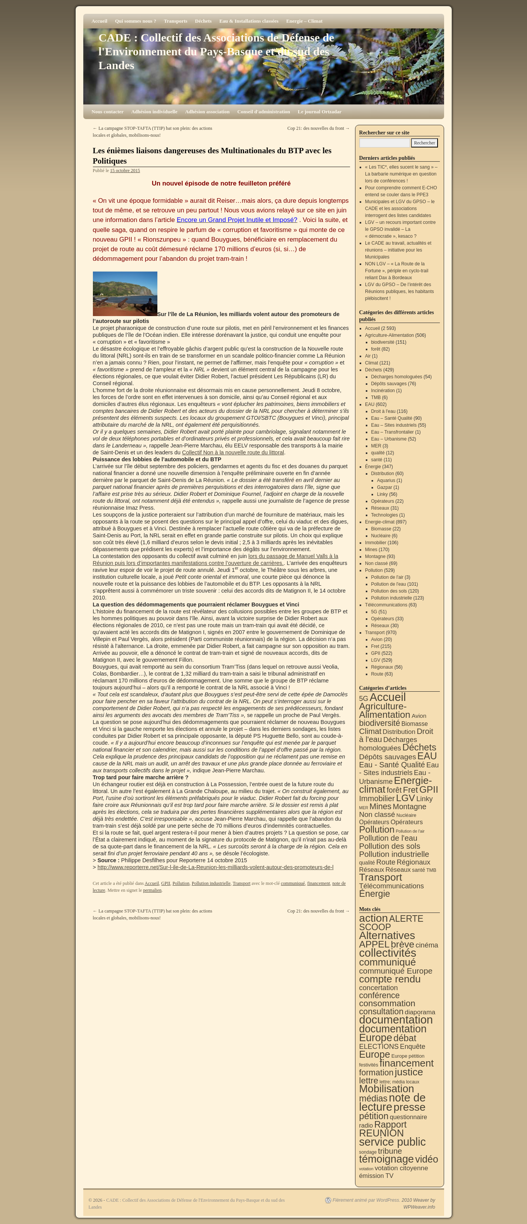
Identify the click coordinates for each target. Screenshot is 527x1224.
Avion (377, 639)
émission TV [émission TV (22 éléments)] (376, 1175)
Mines (371, 549)
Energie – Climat (304, 21)
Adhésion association (207, 111)
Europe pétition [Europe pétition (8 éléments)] (408, 1056)
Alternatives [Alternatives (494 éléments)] (387, 935)
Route (377, 674)
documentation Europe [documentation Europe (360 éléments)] (393, 1033)
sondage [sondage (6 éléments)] (368, 1152)
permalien (152, 890)
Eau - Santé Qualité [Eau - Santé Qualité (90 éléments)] (392, 764)
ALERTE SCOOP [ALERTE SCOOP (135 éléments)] (391, 923)
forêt (375, 349)
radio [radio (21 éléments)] (366, 1125)
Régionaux (382, 667)
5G (374, 611)
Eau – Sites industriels (394, 425)
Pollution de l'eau (388, 584)
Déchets (203, 21)
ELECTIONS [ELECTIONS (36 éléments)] (379, 1046)
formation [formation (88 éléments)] (376, 1072)
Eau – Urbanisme (389, 439)
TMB (376, 397)
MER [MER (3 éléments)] (363, 807)
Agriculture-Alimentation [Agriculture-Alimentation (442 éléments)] (385, 710)
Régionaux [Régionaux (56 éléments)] (413, 862)
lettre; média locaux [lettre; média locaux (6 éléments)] (400, 1082)
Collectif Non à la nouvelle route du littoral (233, 452)
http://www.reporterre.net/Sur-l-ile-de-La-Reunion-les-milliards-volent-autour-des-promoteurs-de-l (215, 867)
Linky (382, 494)
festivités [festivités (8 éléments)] (368, 1065)
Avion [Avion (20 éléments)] (418, 715)
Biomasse (381, 529)
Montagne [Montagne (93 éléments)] (409, 806)
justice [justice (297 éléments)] (409, 1072)
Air (368, 356)
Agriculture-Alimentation (389, 335)
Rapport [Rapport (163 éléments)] (390, 1124)
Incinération (383, 390)
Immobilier (375, 542)
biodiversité (383, 342)
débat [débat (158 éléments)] (404, 1038)
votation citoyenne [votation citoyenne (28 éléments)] (401, 1168)
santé (376, 459)
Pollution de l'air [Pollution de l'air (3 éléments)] (410, 831)
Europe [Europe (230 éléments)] (374, 1054)
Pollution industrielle (211, 883)
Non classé (376, 563)
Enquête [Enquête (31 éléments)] (412, 1046)
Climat (371, 363)
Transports (175, 21)
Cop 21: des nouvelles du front (318, 128)
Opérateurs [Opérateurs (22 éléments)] (374, 822)
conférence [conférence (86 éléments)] (379, 995)
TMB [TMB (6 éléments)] (431, 870)
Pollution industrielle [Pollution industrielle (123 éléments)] (394, 854)
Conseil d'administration (263, 111)
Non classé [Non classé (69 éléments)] (377, 814)
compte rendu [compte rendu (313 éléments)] (390, 979)
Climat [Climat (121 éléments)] (370, 731)
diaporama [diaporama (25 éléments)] (420, 1012)
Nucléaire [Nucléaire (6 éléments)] (406, 815)
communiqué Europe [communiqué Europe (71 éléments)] (396, 970)
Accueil (99, 21)
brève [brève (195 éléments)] (402, 944)
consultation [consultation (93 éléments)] (381, 1011)
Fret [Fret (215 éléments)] (410, 790)
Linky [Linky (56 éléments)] (424, 799)
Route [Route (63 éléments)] (385, 862)
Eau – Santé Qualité (391, 418)
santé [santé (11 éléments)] (418, 870)
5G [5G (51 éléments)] (363, 698)
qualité (378, 452)
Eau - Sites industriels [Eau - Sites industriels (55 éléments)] (399, 769)
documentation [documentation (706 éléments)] (396, 1019)
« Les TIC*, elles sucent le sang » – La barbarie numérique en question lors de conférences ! (401, 174)
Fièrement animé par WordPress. (366, 1200)
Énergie (373, 466)
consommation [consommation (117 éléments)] (387, 1003)
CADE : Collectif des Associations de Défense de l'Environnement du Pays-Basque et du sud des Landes (216, 51)
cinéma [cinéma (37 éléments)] (427, 945)
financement (318, 883)
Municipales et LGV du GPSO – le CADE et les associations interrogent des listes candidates (399, 208)
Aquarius (386, 480)
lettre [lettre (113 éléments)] (368, 1080)
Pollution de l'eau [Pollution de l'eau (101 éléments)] (388, 838)
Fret (375, 646)
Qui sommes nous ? (135, 21)
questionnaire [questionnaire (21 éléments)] (408, 1116)
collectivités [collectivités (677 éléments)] (387, 953)
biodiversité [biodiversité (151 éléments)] (379, 723)
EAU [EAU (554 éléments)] (427, 755)
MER (376, 446)
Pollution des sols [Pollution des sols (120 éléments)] (389, 845)
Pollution (180, 883)
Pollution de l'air (387, 577)
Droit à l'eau (383, 411)
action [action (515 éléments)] (373, 918)
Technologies (384, 515)
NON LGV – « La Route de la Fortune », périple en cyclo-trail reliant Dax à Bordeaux (396, 270)
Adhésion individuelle (154, 111)
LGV (375, 660)
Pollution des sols (389, 591)
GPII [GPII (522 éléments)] (428, 789)
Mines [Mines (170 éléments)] (381, 806)
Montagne (375, 556)
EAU (370, 404)
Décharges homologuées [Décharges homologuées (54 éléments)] (388, 743)
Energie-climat (380, 522)
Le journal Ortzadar (320, 111)
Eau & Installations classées (248, 21)
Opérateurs (382, 501)
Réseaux (380, 508)
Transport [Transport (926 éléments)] (380, 877)
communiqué (293, 883)
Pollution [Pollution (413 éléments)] (377, 829)
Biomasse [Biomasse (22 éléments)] (414, 723)
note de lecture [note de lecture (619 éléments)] (392, 1102)
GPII (165, 883)
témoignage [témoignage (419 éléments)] (386, 1159)
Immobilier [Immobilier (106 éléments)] (377, 798)
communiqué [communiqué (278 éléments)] (387, 962)
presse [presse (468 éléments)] (409, 1107)
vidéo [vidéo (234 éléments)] (426, 1159)
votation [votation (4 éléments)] (366, 1168)
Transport (241, 883)
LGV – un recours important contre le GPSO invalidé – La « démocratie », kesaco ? (400, 229)
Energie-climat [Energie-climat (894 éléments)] (395, 785)
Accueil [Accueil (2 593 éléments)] (388, 697)
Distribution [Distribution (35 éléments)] (399, 731)
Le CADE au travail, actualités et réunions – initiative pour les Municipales (398, 250)
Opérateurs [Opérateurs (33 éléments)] (406, 822)
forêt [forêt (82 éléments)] (394, 790)
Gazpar (384, 487)
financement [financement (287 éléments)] (407, 1063)
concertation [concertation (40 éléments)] (378, 988)
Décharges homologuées (396, 376)
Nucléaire (381, 535)
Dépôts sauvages (389, 383)
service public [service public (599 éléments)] (392, 1142)
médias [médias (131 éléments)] (373, 1098)
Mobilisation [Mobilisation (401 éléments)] (386, 1089)
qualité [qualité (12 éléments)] (367, 863)
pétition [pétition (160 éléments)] (374, 1116)
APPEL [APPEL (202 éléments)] (374, 944)
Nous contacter (108, 111)
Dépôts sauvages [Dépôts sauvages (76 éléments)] (387, 757)
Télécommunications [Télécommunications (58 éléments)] (391, 886)
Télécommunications (386, 605)
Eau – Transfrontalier (392, 432)
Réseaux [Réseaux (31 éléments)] (398, 869)
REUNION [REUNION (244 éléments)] (381, 1133)
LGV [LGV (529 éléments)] (405, 798)
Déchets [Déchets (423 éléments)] (419, 747)
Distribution (382, 473)
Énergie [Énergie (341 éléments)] (374, 894)
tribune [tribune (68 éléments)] (390, 1150)
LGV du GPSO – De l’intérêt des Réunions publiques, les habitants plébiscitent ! (399, 291)
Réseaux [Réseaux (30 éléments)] (371, 869)
